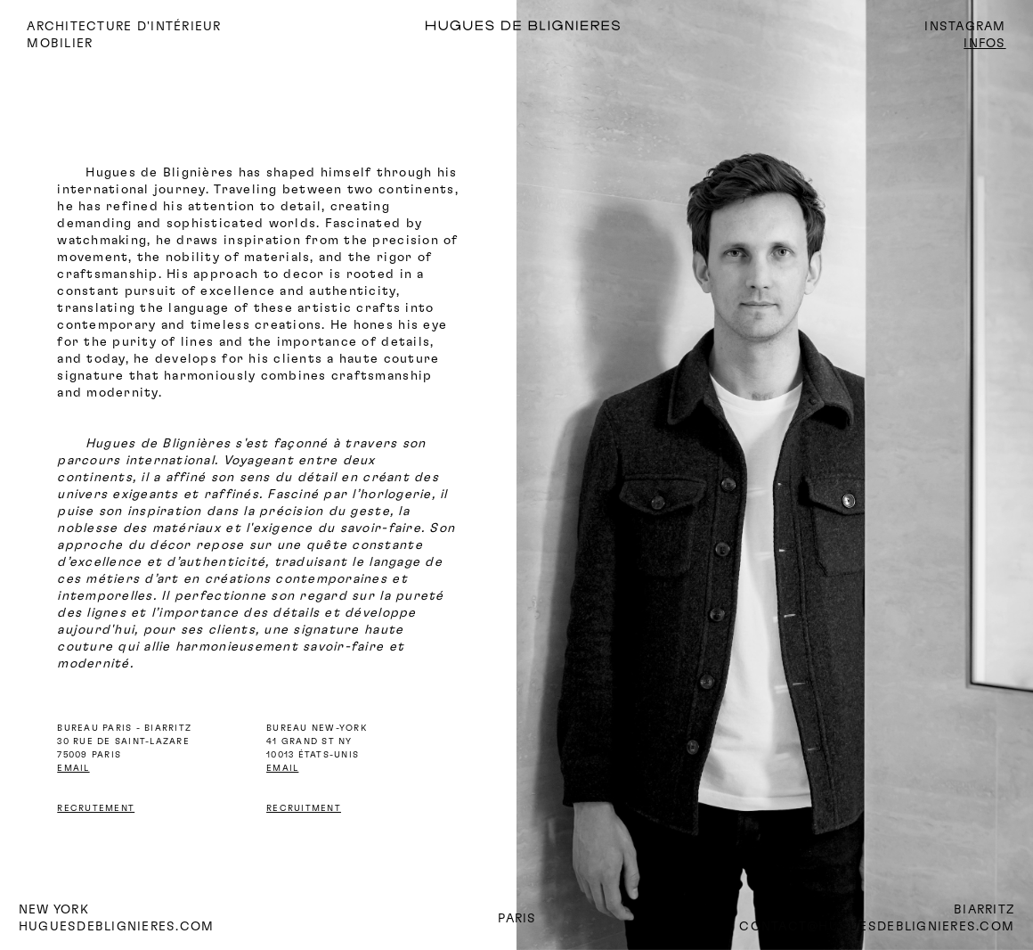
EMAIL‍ (282, 768)
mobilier (60, 43)
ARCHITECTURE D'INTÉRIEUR (124, 26)
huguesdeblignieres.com (117, 927)
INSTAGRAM (964, 26)
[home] (573, 27)
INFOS (984, 43)
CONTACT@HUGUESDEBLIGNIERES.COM (876, 927)
